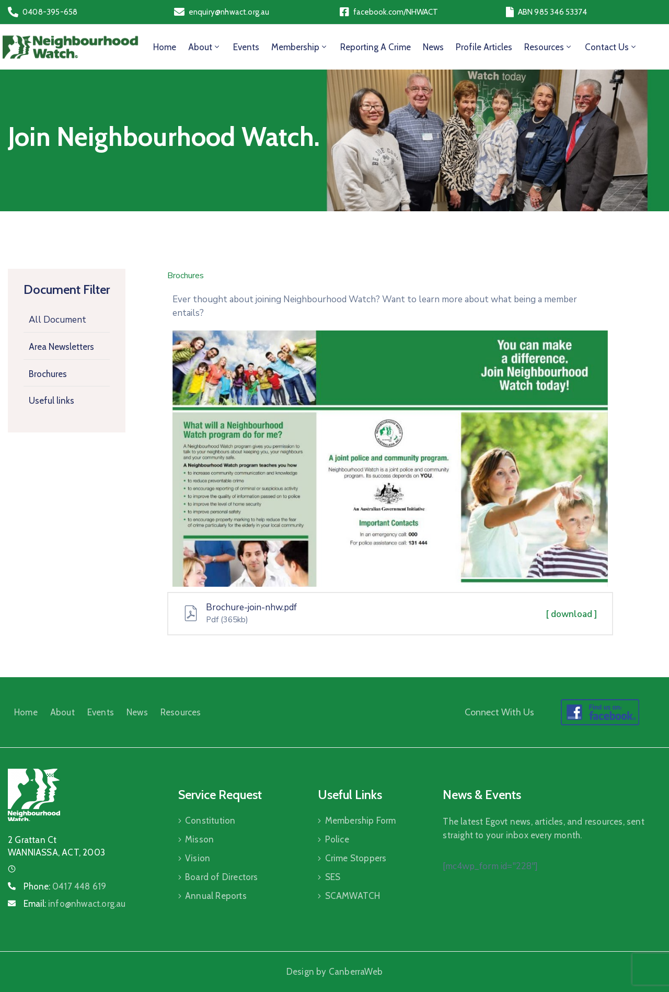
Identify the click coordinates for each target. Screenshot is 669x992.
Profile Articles (484, 47)
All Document (57, 320)
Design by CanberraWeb (334, 971)
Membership (299, 47)
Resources (548, 47)
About (204, 47)
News (433, 47)
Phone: (65, 886)
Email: (75, 903)
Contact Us (611, 47)
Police (337, 839)
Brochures (48, 374)
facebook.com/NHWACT (395, 12)
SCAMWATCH (352, 896)
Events (246, 47)
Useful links (51, 400)
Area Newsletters (61, 346)
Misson (199, 839)
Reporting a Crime (375, 47)
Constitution (210, 820)
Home (164, 47)
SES (333, 877)
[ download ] (571, 614)
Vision (197, 858)
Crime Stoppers (356, 858)
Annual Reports (216, 896)
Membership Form (360, 820)
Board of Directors (221, 877)
